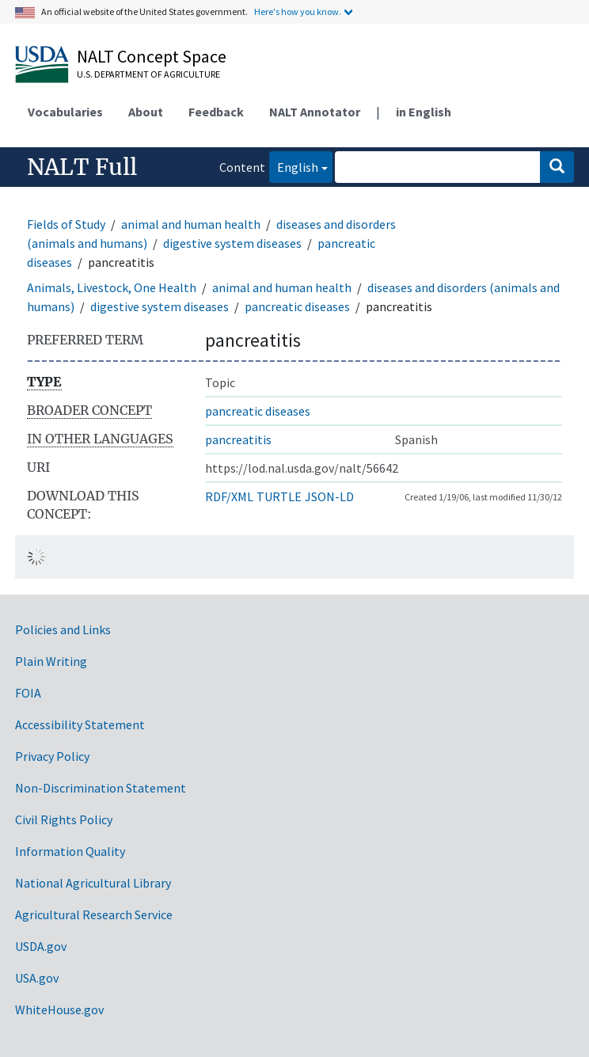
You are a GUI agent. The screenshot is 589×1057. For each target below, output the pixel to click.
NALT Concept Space (151, 56)
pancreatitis (238, 439)
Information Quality (70, 851)
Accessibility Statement (80, 724)
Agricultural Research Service (94, 914)
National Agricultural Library (93, 883)
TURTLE (279, 496)
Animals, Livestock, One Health (111, 287)
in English (423, 112)
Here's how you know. (297, 11)
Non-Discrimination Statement (100, 788)
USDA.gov (40, 946)
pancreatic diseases (297, 306)
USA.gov (37, 978)
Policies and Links (63, 629)
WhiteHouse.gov (59, 1009)
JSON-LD (329, 496)
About (145, 112)
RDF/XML (229, 496)
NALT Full (82, 167)
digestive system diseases (232, 243)
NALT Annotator (314, 112)
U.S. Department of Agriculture (148, 74)
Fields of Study (66, 224)
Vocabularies (65, 112)
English (293, 166)
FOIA (28, 693)
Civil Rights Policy (63, 819)
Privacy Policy (52, 756)
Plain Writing (51, 661)
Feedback (216, 112)
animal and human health (190, 224)
